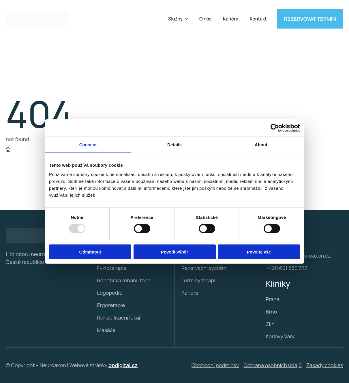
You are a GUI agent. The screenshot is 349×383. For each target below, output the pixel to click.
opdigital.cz (123, 365)
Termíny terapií (199, 280)
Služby (175, 19)
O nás (205, 19)
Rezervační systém (203, 267)
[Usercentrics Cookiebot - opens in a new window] (274, 128)
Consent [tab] (88, 144)
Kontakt (258, 19)
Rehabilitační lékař (119, 317)
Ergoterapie (111, 305)
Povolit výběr (174, 251)
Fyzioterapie (112, 267)
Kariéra (230, 19)
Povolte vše (259, 251)
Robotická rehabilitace (124, 280)
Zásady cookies (324, 365)
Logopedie (110, 292)
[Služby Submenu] (188, 19)
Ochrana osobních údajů (273, 365)
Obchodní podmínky (215, 365)
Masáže (106, 329)
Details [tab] (174, 144)
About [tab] (261, 144)
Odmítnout (90, 251)
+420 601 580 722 (286, 267)
